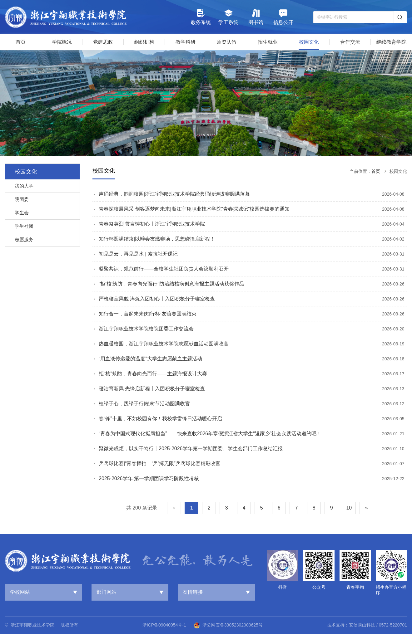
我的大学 (24, 185)
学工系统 (228, 16)
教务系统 (201, 16)
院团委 (22, 199)
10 (349, 507)
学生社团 (24, 226)
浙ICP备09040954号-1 (164, 624)
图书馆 (255, 16)
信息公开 (283, 16)
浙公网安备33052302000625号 (228, 625)
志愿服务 (24, 239)
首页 (375, 171)
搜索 (400, 17)
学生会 (22, 212)
